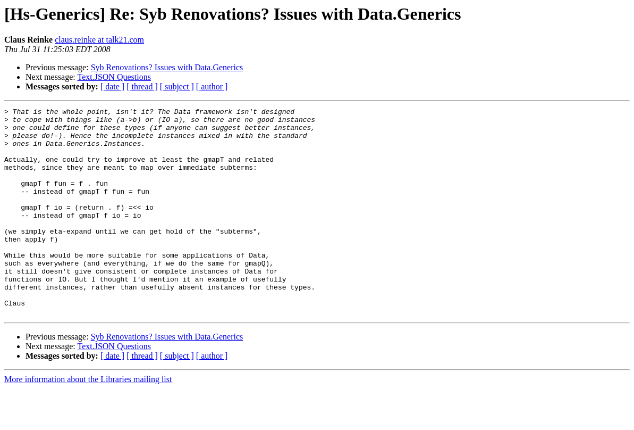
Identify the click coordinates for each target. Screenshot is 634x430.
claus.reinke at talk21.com (99, 39)
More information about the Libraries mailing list (88, 420)
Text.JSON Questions (113, 76)
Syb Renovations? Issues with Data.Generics (167, 67)
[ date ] (112, 86)
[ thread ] (142, 86)
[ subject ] (177, 86)
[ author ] (212, 86)
